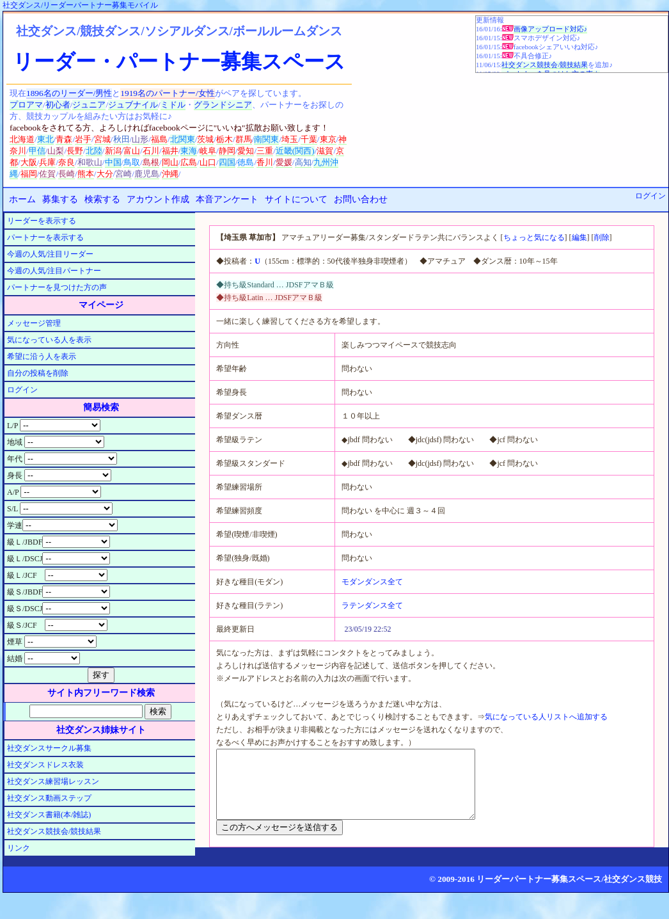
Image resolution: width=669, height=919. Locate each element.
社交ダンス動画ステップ (49, 798)
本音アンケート (227, 199)
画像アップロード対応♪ (550, 29)
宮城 (102, 139)
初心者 (57, 104)
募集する (60, 199)
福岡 (28, 174)
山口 (208, 162)
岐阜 (208, 151)
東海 (188, 151)
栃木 (224, 139)
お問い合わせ (361, 199)
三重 (264, 151)
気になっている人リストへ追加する (546, 716)
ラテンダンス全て (372, 605)
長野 (75, 151)
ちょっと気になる (534, 237)
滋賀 (325, 151)
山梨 (55, 151)
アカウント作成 (158, 199)
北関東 (182, 139)
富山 (131, 151)
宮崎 (123, 174)
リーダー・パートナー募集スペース (179, 61)
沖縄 (170, 174)
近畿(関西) (295, 151)
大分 (105, 174)
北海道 (22, 139)
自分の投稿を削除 (37, 373)
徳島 (245, 162)
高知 (303, 162)
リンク (18, 847)
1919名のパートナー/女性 (167, 93)
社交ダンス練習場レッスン (53, 781)
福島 (159, 139)
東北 (45, 139)
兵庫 (47, 162)
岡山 (170, 162)
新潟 (113, 151)
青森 (64, 139)
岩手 (83, 139)
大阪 (28, 162)
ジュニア (89, 104)
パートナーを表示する (45, 237)
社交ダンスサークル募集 (49, 748)
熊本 (85, 174)
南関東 (266, 139)
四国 (227, 162)
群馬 (243, 139)
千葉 (309, 139)
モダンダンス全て (372, 581)
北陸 (94, 151)
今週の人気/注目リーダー (50, 254)
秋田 (121, 139)
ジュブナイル (133, 104)
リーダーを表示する (41, 220)
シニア (239, 104)
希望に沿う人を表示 (41, 356)
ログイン (650, 195)
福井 (170, 151)
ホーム (22, 199)
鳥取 (131, 162)
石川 (151, 151)
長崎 (66, 174)
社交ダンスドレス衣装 (45, 764)
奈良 (66, 162)
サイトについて (296, 199)
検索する (102, 199)
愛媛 (284, 162)
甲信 (37, 151)
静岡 (227, 151)
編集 (579, 237)
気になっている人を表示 (49, 339)
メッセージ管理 (34, 323)
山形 (140, 139)
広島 (188, 162)
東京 (328, 139)
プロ (18, 104)
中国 (113, 162)
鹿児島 (146, 174)
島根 (151, 162)
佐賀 (47, 174)
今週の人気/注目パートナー (54, 270)
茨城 (205, 139)
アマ (34, 104)
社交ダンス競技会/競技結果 (544, 64)
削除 (602, 237)
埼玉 (289, 139)
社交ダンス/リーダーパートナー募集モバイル (80, 5)
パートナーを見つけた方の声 (57, 287)
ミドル (173, 104)
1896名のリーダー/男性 (69, 93)
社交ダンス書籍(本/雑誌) (49, 814)
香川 (264, 162)
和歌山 (89, 162)
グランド (210, 104)
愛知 (245, 151)
